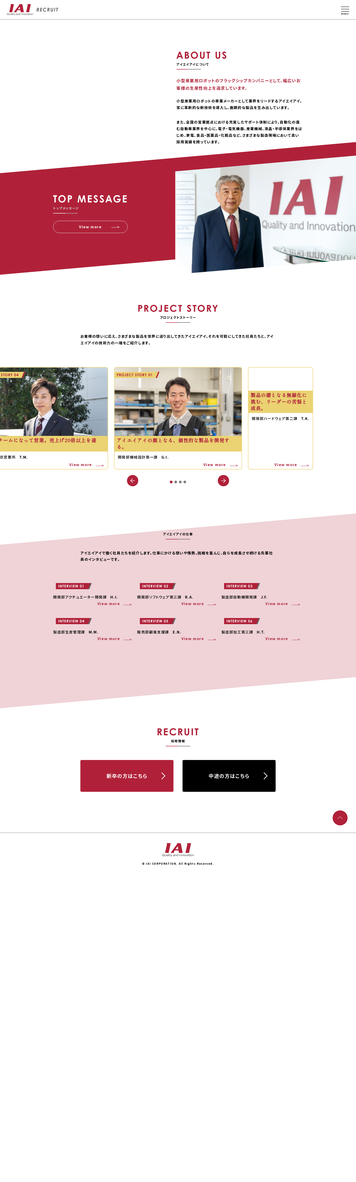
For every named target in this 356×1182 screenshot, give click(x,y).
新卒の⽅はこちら (126, 1081)
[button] (223, 678)
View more (90, 424)
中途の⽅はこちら (229, 1081)
